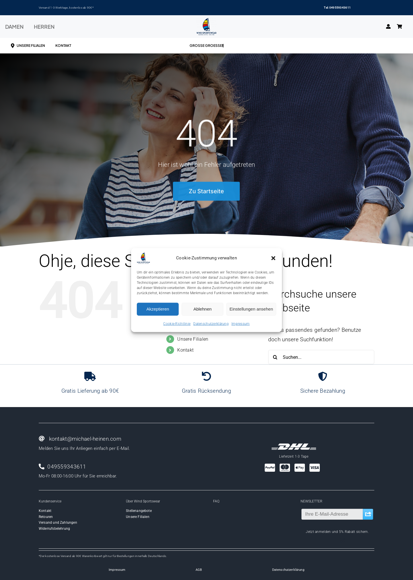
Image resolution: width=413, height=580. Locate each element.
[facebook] (332, 540)
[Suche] (275, 357)
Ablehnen (202, 309)
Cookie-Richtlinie (176, 323)
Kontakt (185, 350)
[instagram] (342, 540)
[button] (273, 258)
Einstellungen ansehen (251, 309)
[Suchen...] (321, 357)
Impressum (240, 323)
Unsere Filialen (192, 339)
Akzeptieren (157, 309)
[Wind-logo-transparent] (206, 20)
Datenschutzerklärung (211, 323)
